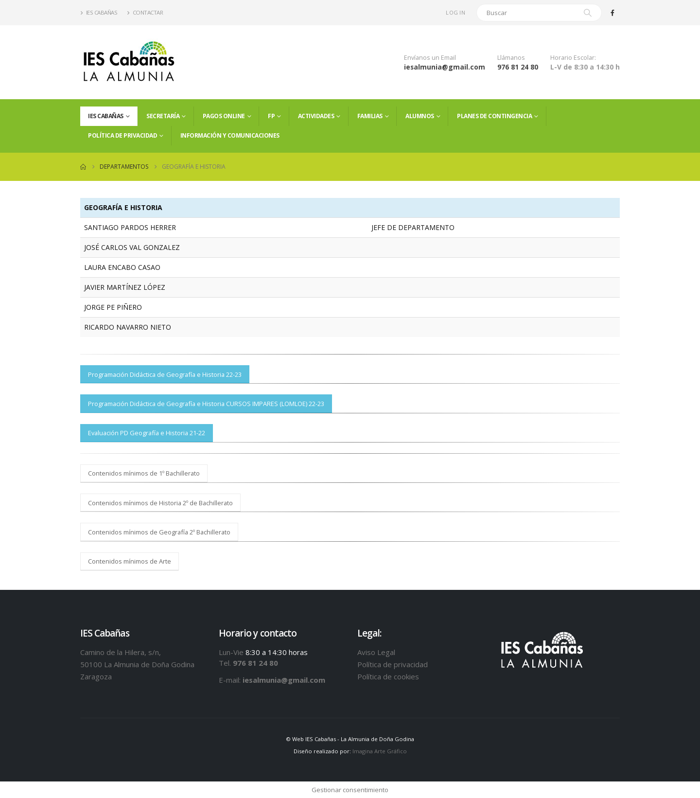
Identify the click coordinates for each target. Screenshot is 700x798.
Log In (455, 12)
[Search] (587, 12)
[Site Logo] (128, 62)
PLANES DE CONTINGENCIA (494, 116)
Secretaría (162, 116)
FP (271, 116)
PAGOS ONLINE (224, 116)
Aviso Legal (376, 652)
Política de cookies (388, 676)
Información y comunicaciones (230, 135)
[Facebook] (612, 12)
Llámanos (511, 57)
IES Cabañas (98, 12)
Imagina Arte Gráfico (379, 751)
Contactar (145, 12)
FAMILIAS (370, 116)
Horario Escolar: (573, 57)
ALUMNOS (419, 116)
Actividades (316, 116)
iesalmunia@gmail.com (444, 66)
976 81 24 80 (517, 66)
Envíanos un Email (430, 57)
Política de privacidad (122, 135)
